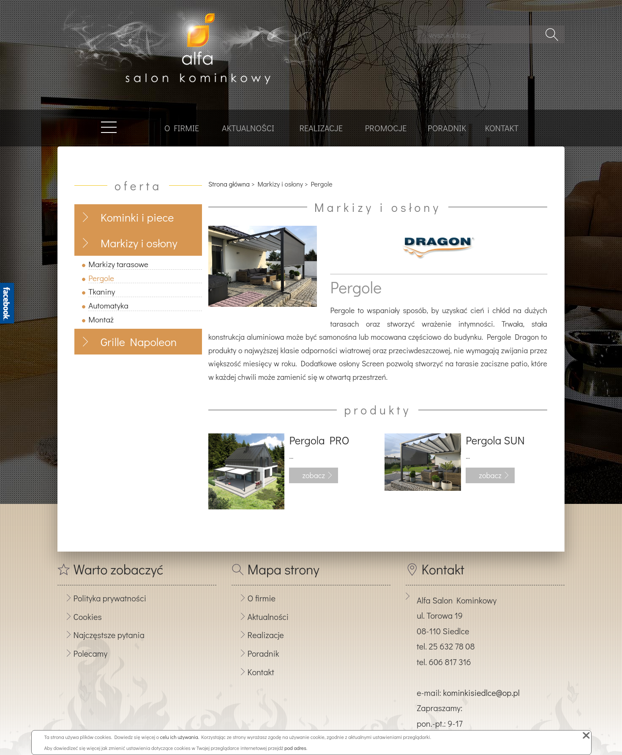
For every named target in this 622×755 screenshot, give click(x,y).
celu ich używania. (179, 736)
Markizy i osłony (139, 242)
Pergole (101, 278)
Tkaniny (101, 291)
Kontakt (501, 127)
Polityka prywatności (110, 598)
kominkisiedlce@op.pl (481, 692)
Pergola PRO (319, 440)
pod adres (295, 747)
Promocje (386, 127)
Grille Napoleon (139, 341)
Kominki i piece (137, 217)
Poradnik (447, 127)
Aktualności (248, 127)
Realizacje (321, 127)
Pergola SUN (495, 440)
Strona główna (229, 183)
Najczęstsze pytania (109, 634)
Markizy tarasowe (118, 264)
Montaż (101, 319)
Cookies (88, 616)
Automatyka (108, 305)
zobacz (313, 475)
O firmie (181, 127)
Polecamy (91, 653)
